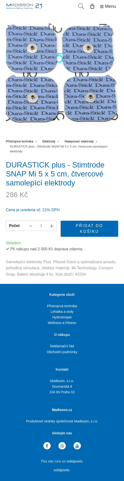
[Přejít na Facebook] (47, 445)
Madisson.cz (62, 410)
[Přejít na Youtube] (77, 445)
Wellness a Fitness (62, 323)
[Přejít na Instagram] (62, 445)
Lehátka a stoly (61, 312)
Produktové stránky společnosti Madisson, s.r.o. (62, 421)
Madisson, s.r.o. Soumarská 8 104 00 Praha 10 (62, 386)
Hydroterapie (62, 317)
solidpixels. (75, 461)
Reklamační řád (62, 346)
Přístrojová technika (19, 141)
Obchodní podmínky (62, 352)
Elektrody (48, 141)
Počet (14, 226)
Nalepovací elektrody (79, 141)
